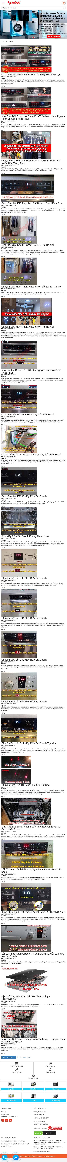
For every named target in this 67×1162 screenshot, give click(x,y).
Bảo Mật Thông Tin (39, 1114)
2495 (3, 330)
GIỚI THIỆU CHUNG (40, 1108)
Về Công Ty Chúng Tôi (39, 1112)
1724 (3, 248)
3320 (3, 540)
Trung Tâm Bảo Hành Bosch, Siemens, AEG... (13, 1141)
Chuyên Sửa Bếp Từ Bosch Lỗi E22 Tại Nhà (25, 785)
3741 (3, 500)
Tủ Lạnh (33, 1100)
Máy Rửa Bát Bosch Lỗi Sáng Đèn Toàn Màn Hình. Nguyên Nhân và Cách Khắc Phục (33, 117)
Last (29, 1057)
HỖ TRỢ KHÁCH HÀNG (8, 1138)
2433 (3, 376)
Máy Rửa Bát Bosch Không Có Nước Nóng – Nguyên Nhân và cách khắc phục (33, 1040)
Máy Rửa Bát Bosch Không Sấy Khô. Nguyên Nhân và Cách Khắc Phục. (30, 828)
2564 (3, 290)
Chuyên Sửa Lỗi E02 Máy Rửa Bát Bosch (24, 701)
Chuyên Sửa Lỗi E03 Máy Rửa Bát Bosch (24, 659)
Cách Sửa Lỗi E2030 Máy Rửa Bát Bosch (24, 496)
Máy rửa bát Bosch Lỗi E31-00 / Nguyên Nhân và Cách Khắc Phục (31, 371)
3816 (3, 207)
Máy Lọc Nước (11, 1100)
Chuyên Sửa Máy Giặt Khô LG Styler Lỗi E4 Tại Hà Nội (31, 286)
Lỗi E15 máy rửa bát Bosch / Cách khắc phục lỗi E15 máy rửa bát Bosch (32, 955)
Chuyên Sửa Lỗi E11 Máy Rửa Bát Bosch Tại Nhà (28, 743)
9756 (3, 916)
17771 (3, 1003)
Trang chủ (5, 41)
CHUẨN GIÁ (32, 1156)
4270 (3, 833)
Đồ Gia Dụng (56, 1100)
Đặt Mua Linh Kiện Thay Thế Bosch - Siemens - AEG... (15, 1143)
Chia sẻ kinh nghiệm (6, 1146)
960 (3, 122)
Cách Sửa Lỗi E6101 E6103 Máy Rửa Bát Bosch (27, 414)
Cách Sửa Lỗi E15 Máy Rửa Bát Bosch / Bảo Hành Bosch (32, 203)
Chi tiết (3, 86)
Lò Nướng (33, 1089)
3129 (3, 788)
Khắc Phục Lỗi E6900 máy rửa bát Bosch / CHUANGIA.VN (33, 912)
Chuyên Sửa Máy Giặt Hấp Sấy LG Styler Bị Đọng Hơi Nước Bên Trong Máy (30, 162)
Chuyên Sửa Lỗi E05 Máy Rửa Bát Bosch (24, 578)
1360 (3, 167)
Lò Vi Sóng (55, 1089)
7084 (3, 876)
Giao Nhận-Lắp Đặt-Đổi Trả (41, 1124)
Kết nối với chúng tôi (9, 1116)
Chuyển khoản (5, 1114)
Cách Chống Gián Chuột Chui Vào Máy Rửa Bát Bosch (31, 454)
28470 (3, 1045)
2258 (3, 622)
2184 (3, 747)
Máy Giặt (11, 1089)
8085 (3, 960)
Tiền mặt (3, 1112)
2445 (3, 663)
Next (24, 1057)
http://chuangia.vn (49, 1156)
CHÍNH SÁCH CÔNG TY (41, 1118)
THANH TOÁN (6, 1108)
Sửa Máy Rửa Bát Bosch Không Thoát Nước (25, 536)
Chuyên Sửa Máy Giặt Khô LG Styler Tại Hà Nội (27, 326)
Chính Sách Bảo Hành (39, 1121)
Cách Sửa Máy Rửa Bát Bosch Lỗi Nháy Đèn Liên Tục (31, 74)
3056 (3, 418)
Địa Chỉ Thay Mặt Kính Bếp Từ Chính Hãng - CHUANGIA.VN (25, 997)
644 (3, 78)
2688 (3, 705)
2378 (3, 582)
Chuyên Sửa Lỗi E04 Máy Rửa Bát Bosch (24, 618)
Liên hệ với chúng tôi (42, 1138)
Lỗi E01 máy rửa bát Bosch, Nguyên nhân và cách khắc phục (31, 870)
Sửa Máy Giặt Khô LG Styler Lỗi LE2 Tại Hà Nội (27, 245)
